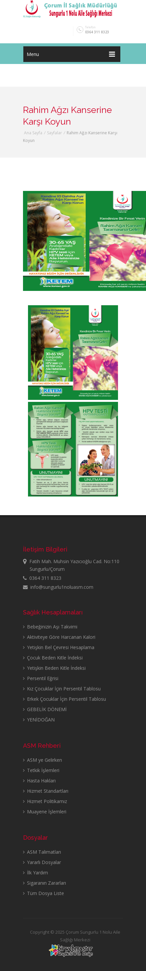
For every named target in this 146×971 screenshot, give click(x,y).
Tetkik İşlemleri (41, 770)
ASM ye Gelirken (42, 760)
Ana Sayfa (33, 133)
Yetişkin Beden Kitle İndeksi (54, 668)
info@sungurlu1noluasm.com (58, 587)
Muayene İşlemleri (44, 811)
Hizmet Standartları (45, 791)
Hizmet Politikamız (45, 801)
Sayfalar (54, 133)
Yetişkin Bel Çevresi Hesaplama (58, 647)
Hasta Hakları (39, 780)
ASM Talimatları (42, 852)
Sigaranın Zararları (44, 883)
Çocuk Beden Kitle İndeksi (53, 657)
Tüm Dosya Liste (43, 893)
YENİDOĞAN (39, 719)
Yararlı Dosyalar (42, 862)
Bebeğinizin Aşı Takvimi (50, 626)
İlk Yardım (35, 872)
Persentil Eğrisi (40, 678)
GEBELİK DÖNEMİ (45, 709)
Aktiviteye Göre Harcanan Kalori (59, 637)
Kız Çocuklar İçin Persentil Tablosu (62, 688)
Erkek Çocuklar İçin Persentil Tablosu (64, 699)
